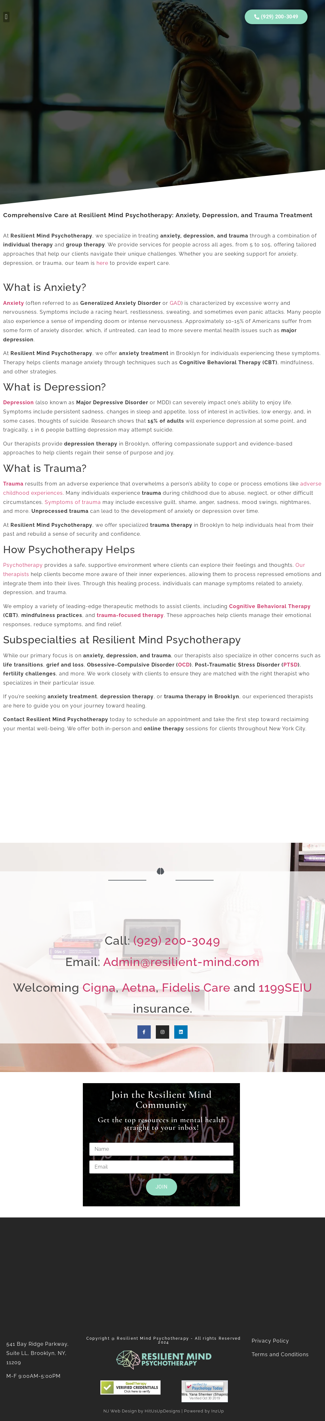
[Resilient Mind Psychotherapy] (162, 792)
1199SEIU (285, 988)
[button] (6, 17)
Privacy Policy (270, 1341)
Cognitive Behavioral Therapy (270, 606)
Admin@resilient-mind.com (181, 962)
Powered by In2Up (204, 1411)
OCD (184, 665)
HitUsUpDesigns (162, 1411)
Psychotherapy (23, 565)
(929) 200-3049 (176, 941)
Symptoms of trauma (73, 502)
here (102, 263)
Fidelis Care (196, 988)
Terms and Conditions (281, 1354)
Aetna (139, 988)
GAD (175, 303)
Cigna (99, 988)
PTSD (290, 665)
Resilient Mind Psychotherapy (153, 1338)
